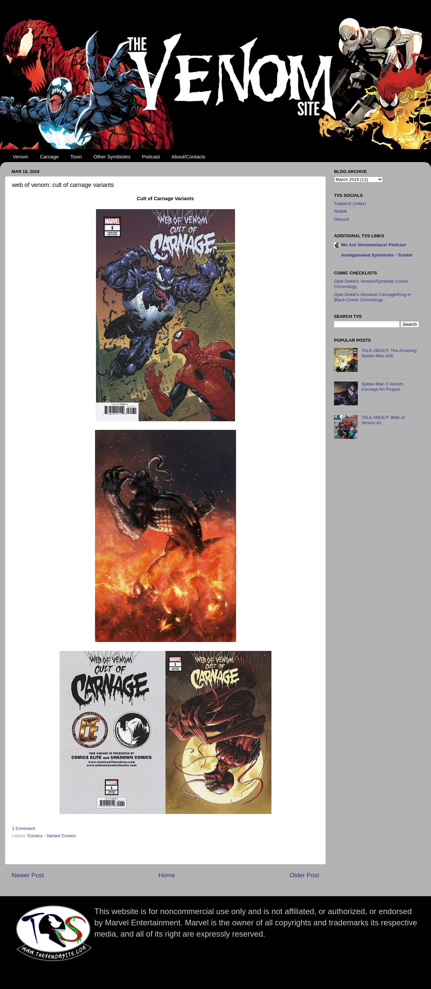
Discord (341, 219)
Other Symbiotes (111, 156)
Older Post (304, 875)
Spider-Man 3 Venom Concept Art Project (382, 386)
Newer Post (28, 875)
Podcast (151, 156)
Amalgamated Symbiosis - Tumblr (377, 255)
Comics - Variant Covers (51, 835)
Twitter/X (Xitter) (350, 203)
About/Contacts (188, 156)
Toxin (76, 156)
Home (167, 875)
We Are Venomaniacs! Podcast (373, 244)
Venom (20, 156)
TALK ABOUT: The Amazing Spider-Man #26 (388, 353)
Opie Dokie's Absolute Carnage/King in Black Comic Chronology (372, 297)
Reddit (340, 211)
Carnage (49, 156)
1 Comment (23, 828)
